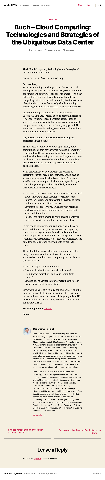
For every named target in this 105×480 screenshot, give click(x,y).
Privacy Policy (30, 474)
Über (80, 5)
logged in (37, 459)
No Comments (71, 50)
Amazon (48, 309)
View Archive (39, 415)
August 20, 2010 (54, 50)
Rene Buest (37, 50)
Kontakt (87, 5)
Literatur (52, 19)
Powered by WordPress (48, 474)
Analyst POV (11, 5)
